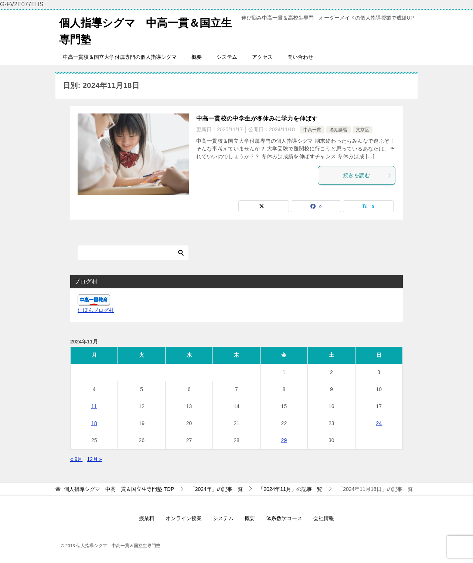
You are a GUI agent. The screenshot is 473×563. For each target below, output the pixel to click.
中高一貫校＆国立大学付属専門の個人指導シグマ (120, 57)
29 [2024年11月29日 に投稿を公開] (284, 440)
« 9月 (76, 459)
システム (227, 57)
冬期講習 (338, 129)
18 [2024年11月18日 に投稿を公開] (94, 423)
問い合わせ (300, 57)
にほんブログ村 (96, 310)
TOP (119, 489)
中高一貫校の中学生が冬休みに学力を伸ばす (256, 118)
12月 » (94, 459)
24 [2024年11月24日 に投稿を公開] (379, 423)
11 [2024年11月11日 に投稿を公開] (94, 406)
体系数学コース (284, 518)
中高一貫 (312, 129)
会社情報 (323, 518)
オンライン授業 (184, 518)
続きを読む (367, 175)
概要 (196, 57)
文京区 (362, 129)
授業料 (146, 518)
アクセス (262, 57)
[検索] (133, 252)
